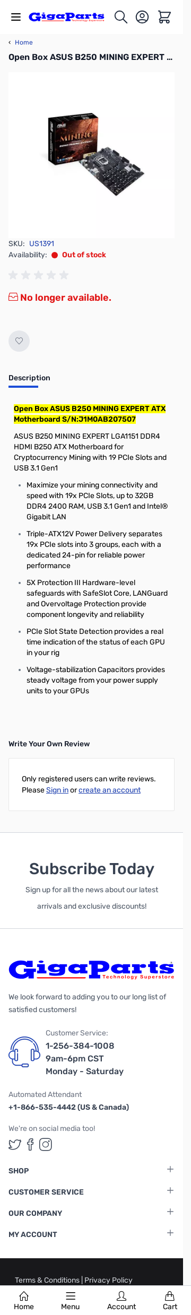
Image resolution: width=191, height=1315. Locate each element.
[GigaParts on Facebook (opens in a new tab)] (30, 1144)
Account (121, 1301)
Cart (170, 1301)
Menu (70, 1301)
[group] (40, 275)
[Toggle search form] (121, 17)
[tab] (29, 381)
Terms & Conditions (48, 1280)
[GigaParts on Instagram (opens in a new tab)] (45, 1144)
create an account (110, 790)
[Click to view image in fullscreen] (91, 155)
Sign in (57, 790)
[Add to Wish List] (19, 341)
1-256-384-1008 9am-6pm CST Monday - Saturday (85, 1058)
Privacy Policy (108, 1280)
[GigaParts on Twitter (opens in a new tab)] (14, 1144)
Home (24, 1301)
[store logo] (71, 16)
